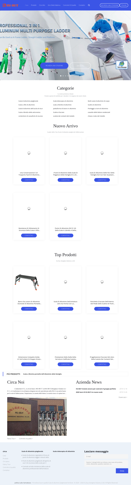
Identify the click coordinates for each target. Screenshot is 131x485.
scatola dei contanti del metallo (63, 116)
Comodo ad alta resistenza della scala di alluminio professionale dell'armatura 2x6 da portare (36, 467)
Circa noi (42, 5)
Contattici (82, 5)
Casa (26, 5)
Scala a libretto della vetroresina (29, 112)
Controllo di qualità (69, 5)
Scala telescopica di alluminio (63, 101)
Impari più (80, 66)
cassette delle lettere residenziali (99, 112)
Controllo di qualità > (26, 439)
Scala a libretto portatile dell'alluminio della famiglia (42, 374)
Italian (124, 5)
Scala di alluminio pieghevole (28, 101)
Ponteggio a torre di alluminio (98, 109)
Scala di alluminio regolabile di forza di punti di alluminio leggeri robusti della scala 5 (36, 456)
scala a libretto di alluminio (62, 105)
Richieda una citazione (109, 5)
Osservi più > (123, 397)
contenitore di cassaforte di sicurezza (31, 116)
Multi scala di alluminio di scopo (98, 101)
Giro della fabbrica (54, 5)
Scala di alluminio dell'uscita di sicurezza (32, 109)
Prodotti (33, 5)
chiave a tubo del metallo (96, 116)
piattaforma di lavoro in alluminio (64, 109)
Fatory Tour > (11, 439)
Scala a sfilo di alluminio (26, 105)
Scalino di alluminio (94, 105)
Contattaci (29, 180)
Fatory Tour (6, 464)
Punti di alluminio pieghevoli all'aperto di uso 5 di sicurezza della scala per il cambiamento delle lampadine (37, 462)
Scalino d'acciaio (58, 112)
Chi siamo (6, 461)
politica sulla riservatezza (23, 483)
